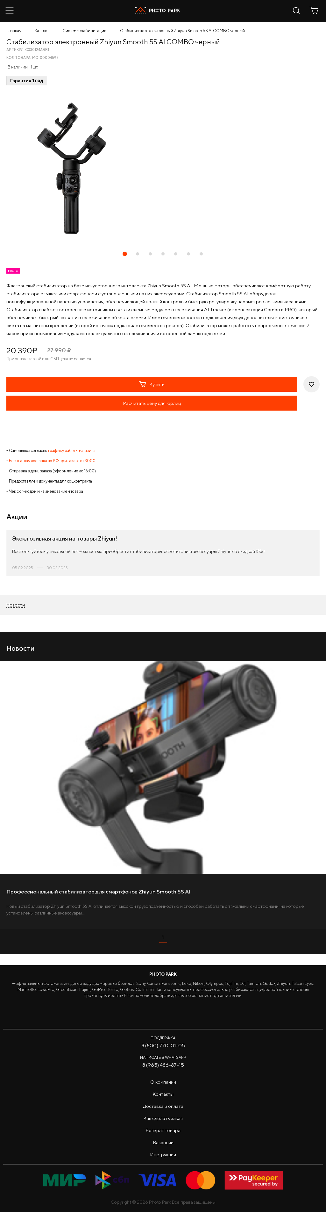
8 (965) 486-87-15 (163, 1065)
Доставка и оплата (163, 1106)
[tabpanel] (163, 168)
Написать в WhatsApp (163, 1057)
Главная (13, 31)
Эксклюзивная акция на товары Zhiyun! (64, 538)
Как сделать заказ (163, 1118)
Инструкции (163, 1154)
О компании (163, 1082)
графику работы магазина (72, 450)
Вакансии (163, 1142)
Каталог (42, 31)
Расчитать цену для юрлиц (152, 403)
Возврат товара (163, 1130)
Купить (152, 384)
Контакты (163, 1094)
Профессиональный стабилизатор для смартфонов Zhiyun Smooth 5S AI (98, 891)
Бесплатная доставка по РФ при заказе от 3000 (52, 460)
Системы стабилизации (84, 31)
